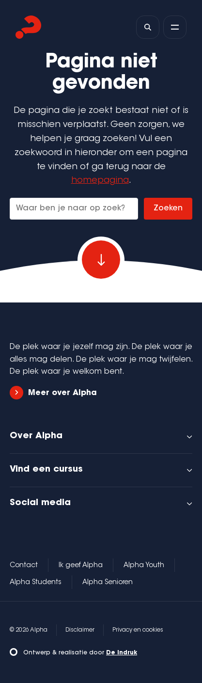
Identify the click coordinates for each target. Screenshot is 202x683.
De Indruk (121, 653)
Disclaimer (79, 630)
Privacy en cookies (137, 630)
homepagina (100, 180)
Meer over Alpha (53, 392)
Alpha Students (36, 582)
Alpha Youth (144, 565)
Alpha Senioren (107, 582)
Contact (24, 565)
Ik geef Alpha (81, 565)
